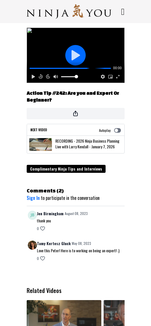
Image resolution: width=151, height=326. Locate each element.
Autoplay (110, 130)
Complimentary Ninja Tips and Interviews (66, 169)
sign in (33, 197)
